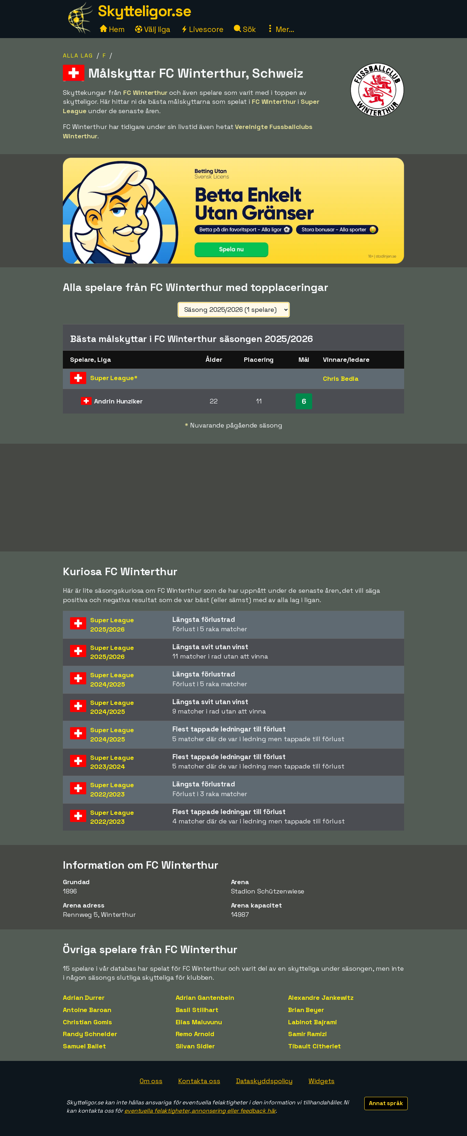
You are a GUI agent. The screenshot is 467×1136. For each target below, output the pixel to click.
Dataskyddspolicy (264, 1081)
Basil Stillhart (197, 1010)
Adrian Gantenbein (205, 997)
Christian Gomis (87, 1022)
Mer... (280, 29)
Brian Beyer (306, 1010)
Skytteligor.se (144, 10)
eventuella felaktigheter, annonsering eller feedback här (200, 1110)
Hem (112, 29)
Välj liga (152, 29)
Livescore (202, 29)
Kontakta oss (199, 1081)
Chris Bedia (341, 378)
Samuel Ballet (84, 1046)
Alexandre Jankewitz (320, 997)
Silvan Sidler (195, 1046)
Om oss (151, 1081)
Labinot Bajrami (312, 1022)
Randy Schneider (90, 1034)
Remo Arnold (195, 1034)
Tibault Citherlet (314, 1046)
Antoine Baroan (87, 1010)
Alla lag (78, 55)
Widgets (321, 1081)
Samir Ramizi (307, 1034)
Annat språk (386, 1103)
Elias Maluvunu (199, 1022)
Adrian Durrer (84, 997)
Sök (245, 29)
